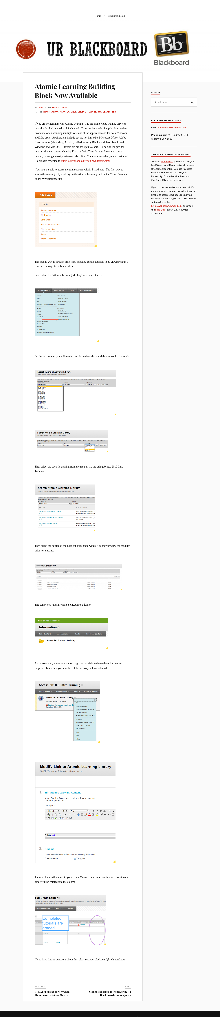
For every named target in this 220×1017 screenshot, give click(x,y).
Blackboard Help (116, 15)
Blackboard (167, 161)
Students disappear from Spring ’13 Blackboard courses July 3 (110, 993)
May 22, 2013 (59, 107)
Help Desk (160, 209)
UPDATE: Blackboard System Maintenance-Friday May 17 (52, 993)
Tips (114, 112)
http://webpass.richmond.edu (166, 205)
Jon (40, 107)
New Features (68, 112)
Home (98, 15)
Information (51, 112)
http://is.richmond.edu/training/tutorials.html (85, 160)
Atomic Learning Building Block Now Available (75, 90)
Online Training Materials (94, 112)
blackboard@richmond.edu (172, 127)
